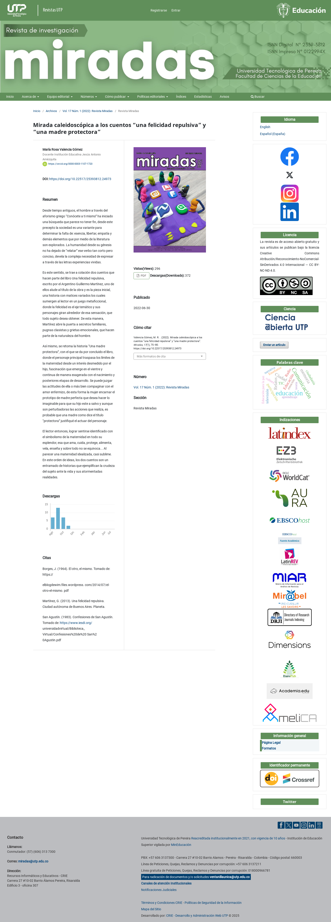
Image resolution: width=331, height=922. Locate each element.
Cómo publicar (115, 96)
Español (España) (272, 134)
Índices (181, 96)
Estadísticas (203, 96)
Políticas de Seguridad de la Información (213, 903)
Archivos (51, 111)
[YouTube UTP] (296, 825)
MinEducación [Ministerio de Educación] (181, 845)
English (265, 127)
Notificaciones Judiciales (159, 890)
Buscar (258, 96)
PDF (143, 275)
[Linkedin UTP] (311, 825)
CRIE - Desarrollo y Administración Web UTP (197, 915)
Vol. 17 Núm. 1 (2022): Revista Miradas (88, 111)
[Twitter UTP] (288, 825)
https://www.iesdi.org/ (76, 623)
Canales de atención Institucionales (166, 883)
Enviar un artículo (274, 345)
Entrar (175, 10)
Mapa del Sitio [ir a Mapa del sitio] (151, 909)
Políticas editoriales (151, 96)
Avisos (224, 96)
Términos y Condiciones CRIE (161, 903)
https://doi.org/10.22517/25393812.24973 (80, 179)
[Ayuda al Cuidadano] (319, 825)
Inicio (10, 96)
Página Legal (271, 742)
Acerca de (29, 96)
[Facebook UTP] (281, 825)
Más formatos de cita (151, 356)
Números (87, 96)
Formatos (269, 748)
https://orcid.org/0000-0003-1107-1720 (70, 163)
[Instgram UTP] (303, 825)
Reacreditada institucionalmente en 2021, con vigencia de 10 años (238, 838)
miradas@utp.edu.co (33, 861)
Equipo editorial (58, 96)
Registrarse (159, 10)
